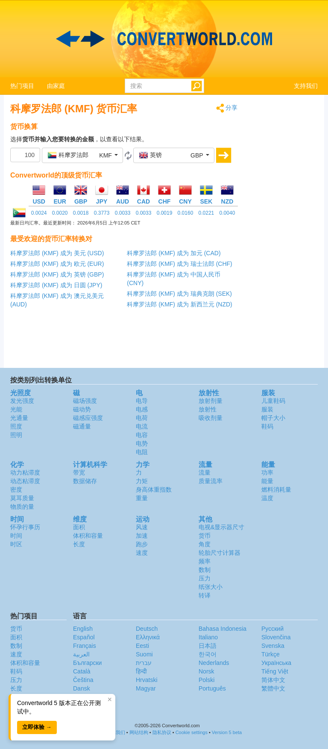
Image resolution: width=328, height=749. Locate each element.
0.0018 (81, 213)
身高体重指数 (154, 489)
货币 (205, 535)
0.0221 (206, 213)
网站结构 (138, 732)
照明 (16, 434)
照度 (16, 426)
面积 (79, 527)
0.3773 (102, 213)
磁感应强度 (88, 417)
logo (164, 38)
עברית (144, 662)
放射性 (208, 409)
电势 (142, 443)
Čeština (83, 679)
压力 (205, 578)
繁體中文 (273, 688)
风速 (142, 527)
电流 (142, 426)
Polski (206, 679)
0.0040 (227, 213)
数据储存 (85, 481)
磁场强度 (85, 400)
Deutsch (147, 628)
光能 (16, 409)
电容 (142, 434)
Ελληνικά (148, 637)
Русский (272, 628)
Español (84, 637)
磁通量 (82, 426)
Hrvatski (147, 679)
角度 (205, 544)
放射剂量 (211, 400)
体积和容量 (88, 535)
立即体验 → (37, 727)
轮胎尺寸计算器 (219, 552)
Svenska (272, 645)
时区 (16, 544)
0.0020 (60, 213)
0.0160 (185, 213)
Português (212, 688)
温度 (267, 498)
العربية (81, 654)
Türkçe (270, 654)
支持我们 (306, 85)
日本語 (208, 645)
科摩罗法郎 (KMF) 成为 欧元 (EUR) (57, 263)
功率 (267, 472)
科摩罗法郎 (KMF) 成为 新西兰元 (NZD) (179, 304)
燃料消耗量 (276, 489)
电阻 (142, 452)
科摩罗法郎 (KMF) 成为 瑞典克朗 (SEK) (179, 293)
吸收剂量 (211, 417)
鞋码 (267, 426)
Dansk (81, 688)
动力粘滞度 (25, 472)
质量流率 (211, 481)
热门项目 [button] (22, 85)
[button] (82, 155)
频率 (205, 561)
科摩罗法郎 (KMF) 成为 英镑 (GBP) (57, 274)
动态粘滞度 (25, 481)
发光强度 (22, 400)
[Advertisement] (284, 231)
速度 (142, 552)
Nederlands (214, 662)
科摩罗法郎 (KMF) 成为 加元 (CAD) (173, 253)
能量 (267, 481)
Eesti (142, 645)
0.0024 (39, 213)
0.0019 (165, 213)
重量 (142, 498)
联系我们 (115, 732)
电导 (142, 400)
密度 (16, 489)
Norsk (206, 671)
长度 (79, 544)
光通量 (19, 417)
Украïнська (276, 662)
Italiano (208, 637)
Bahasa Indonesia (222, 628)
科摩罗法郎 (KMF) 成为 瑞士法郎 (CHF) (179, 263)
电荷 (142, 417)
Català (81, 671)
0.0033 (123, 213)
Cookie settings (192, 732)
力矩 (142, 481)
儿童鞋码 (273, 400)
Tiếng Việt (274, 671)
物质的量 (22, 506)
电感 (142, 409)
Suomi (144, 654)
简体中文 (273, 679)
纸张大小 (211, 586)
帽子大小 (273, 417)
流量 (205, 472)
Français (84, 645)
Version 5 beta (227, 732)
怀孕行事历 (25, 527)
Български (87, 662)
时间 (16, 535)
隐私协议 (161, 732)
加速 (142, 535)
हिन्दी (141, 671)
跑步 (142, 544)
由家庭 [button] (56, 85)
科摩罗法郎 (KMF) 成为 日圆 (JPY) (56, 285)
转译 (205, 595)
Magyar (146, 688)
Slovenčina (276, 637)
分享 (227, 108)
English (83, 628)
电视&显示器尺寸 (221, 527)
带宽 (79, 472)
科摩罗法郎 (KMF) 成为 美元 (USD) (57, 253)
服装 (267, 409)
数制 (205, 569)
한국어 (208, 654)
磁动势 (82, 409)
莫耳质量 (22, 498)
